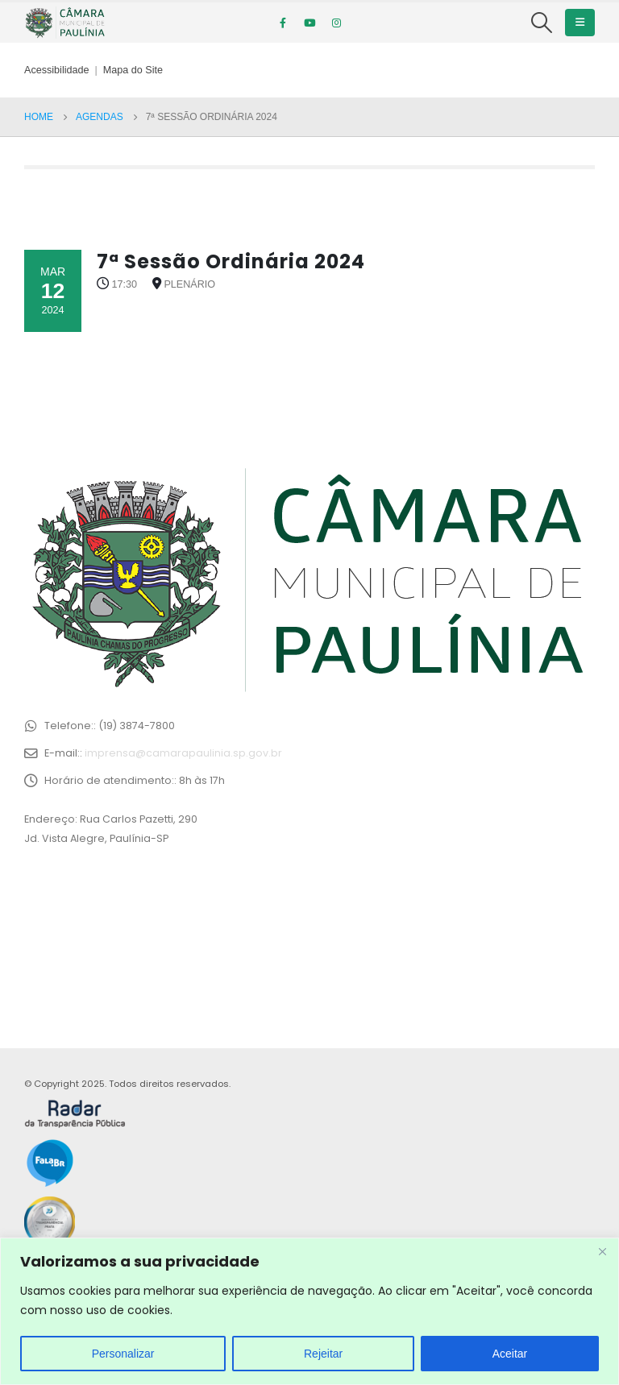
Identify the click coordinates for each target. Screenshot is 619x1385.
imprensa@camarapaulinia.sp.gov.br (183, 753)
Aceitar (510, 1353)
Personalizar (123, 1353)
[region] (309, 1311)
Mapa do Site (133, 70)
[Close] (602, 1251)
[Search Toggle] (542, 22)
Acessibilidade (56, 70)
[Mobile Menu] (580, 22)
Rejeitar (323, 1353)
